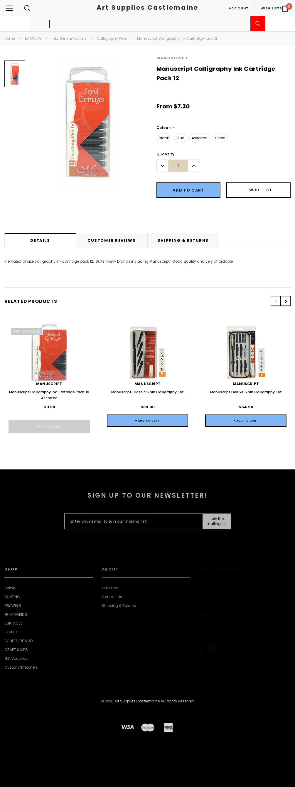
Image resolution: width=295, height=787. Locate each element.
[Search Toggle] (27, 8)
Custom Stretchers (21, 667)
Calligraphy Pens (112, 38)
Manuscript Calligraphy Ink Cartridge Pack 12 (177, 38)
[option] (14, 76)
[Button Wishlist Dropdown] (258, 190)
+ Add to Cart (147, 420)
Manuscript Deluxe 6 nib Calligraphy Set (246, 392)
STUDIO (10, 632)
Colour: (165, 127)
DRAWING (33, 38)
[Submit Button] (216, 521)
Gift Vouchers (16, 658)
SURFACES (13, 623)
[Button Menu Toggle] (9, 8)
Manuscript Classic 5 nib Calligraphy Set (147, 392)
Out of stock (49, 426)
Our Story (110, 587)
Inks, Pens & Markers (69, 38)
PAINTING (12, 596)
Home (9, 38)
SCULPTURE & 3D (18, 640)
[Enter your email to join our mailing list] (132, 521)
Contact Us (112, 596)
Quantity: (166, 154)
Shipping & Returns (119, 605)
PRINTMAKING (15, 614)
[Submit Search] (257, 23)
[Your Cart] (285, 8)
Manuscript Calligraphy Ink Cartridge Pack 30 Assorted (49, 395)
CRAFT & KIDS (16, 649)
